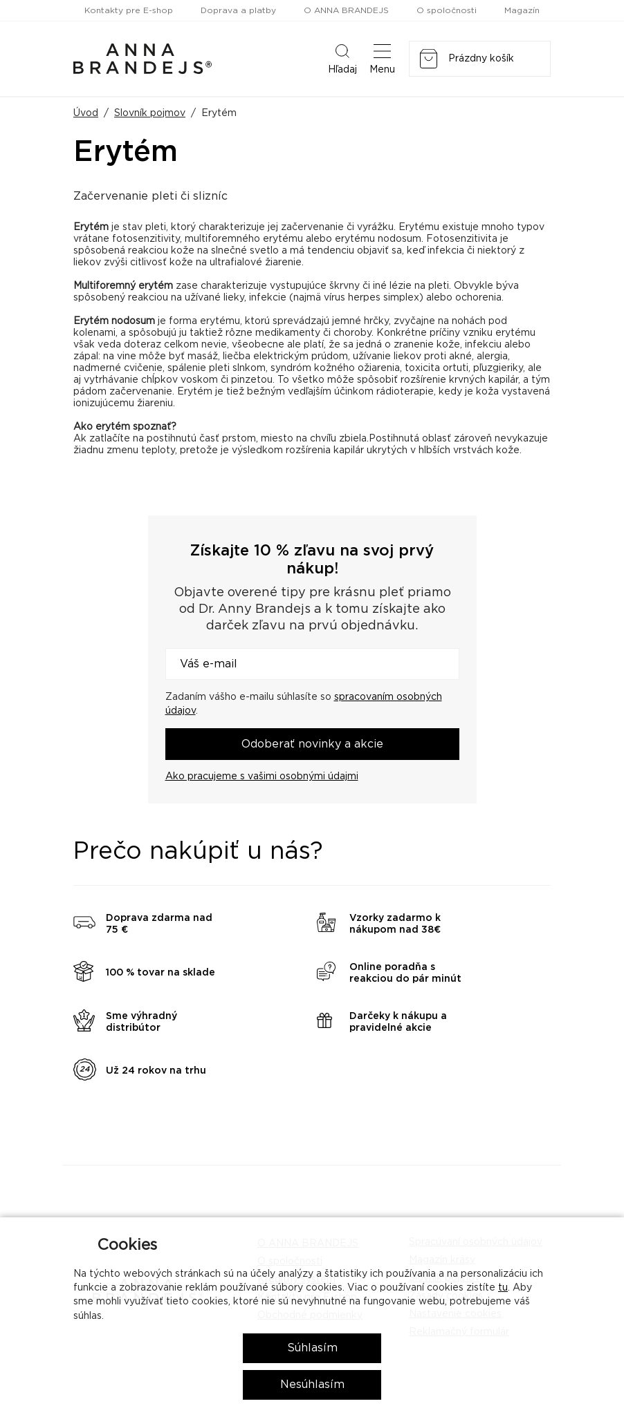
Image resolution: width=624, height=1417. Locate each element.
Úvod (85, 113)
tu (503, 1288)
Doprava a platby (238, 10)
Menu (382, 58)
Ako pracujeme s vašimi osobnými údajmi (261, 776)
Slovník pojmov (149, 113)
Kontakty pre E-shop (128, 10)
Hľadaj (342, 58)
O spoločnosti (446, 10)
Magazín (522, 10)
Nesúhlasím (312, 1384)
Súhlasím (312, 1347)
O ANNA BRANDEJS (346, 10)
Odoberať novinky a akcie (312, 744)
